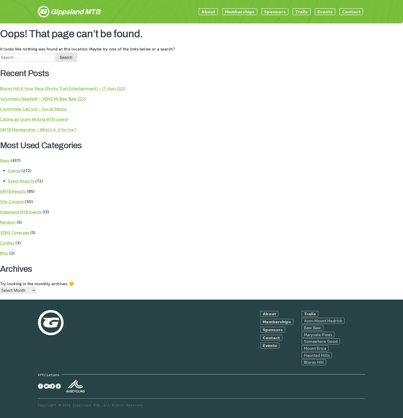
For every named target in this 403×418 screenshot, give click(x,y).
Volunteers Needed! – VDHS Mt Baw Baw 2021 (43, 98)
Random (8, 222)
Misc (4, 253)
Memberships (240, 11)
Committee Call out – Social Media (33, 109)
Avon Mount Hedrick (323, 321)
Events (325, 11)
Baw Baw (312, 328)
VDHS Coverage (14, 232)
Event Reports (21, 181)
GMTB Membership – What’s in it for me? (38, 129)
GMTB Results (13, 191)
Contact (351, 11)
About (208, 11)
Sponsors (275, 11)
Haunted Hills (317, 355)
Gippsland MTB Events (20, 212)
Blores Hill (314, 362)
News (5, 160)
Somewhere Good (321, 341)
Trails (301, 11)
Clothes (7, 243)
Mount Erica (315, 348)
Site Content (12, 201)
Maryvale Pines (318, 335)
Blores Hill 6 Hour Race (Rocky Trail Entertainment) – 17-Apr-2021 (62, 88)
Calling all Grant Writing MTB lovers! (34, 119)
